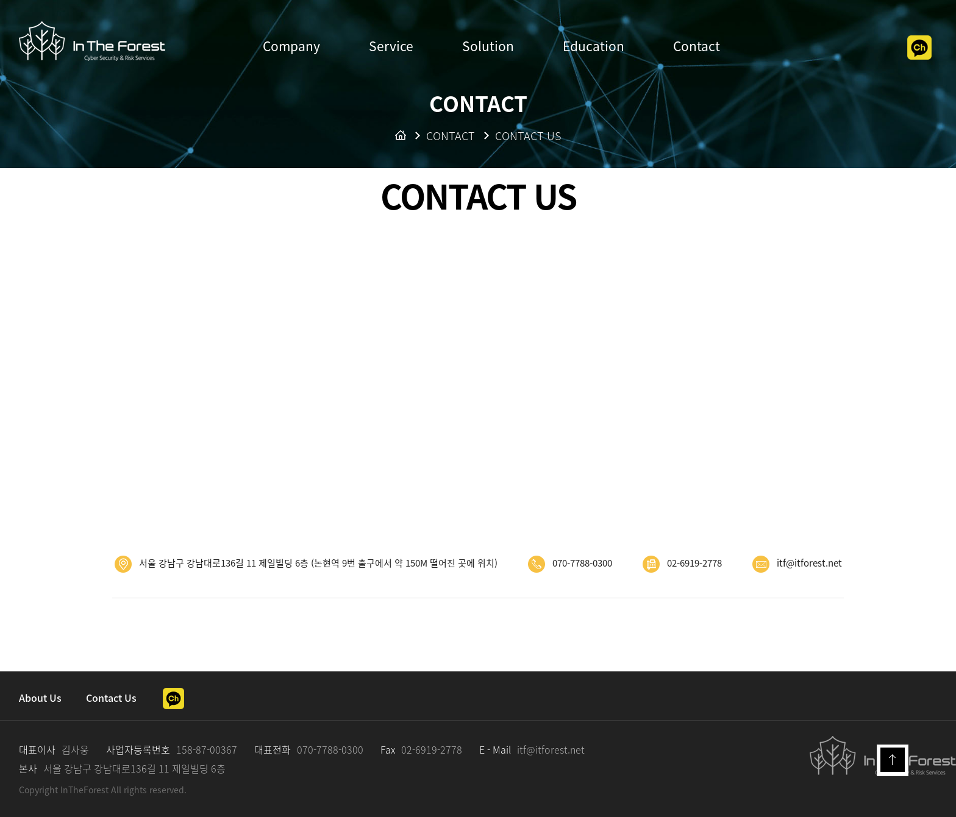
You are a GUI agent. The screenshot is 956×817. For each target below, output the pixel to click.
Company (291, 46)
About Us (40, 697)
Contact (696, 46)
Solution (488, 46)
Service (391, 46)
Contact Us (111, 697)
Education (593, 46)
